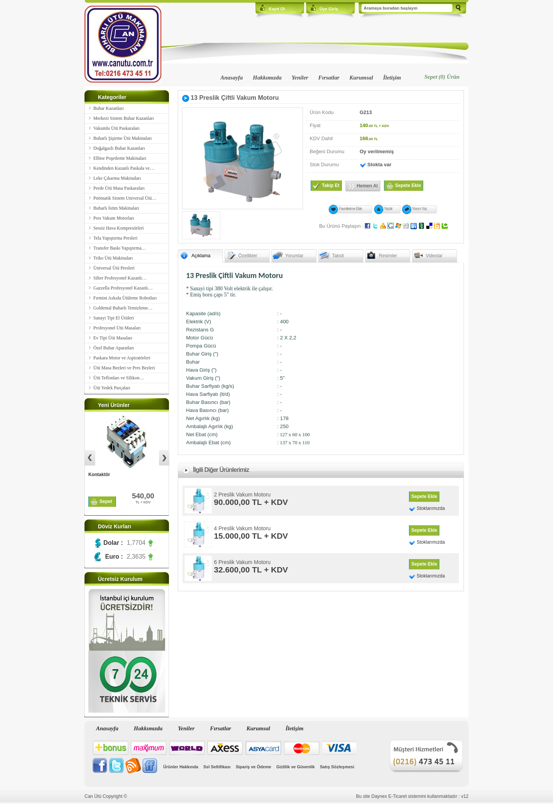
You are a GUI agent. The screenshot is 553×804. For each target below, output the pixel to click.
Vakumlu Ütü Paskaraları (116, 128)
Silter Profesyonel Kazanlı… (120, 278)
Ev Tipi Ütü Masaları (112, 338)
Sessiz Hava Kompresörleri (118, 228)
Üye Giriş (329, 9)
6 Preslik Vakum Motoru (242, 562)
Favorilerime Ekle (350, 209)
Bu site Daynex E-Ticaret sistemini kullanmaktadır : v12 (412, 796)
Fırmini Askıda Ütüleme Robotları (125, 298)
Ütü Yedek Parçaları (111, 387)
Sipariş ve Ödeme (253, 766)
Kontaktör (99, 474)
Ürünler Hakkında (180, 766)
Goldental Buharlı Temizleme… (122, 308)
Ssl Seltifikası (216, 766)
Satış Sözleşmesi (337, 766)
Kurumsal (361, 77)
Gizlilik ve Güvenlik (295, 766)
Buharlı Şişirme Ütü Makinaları (122, 138)
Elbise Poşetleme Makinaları (119, 158)
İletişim (392, 77)
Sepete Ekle (424, 496)
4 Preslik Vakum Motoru (242, 528)
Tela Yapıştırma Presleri (115, 238)
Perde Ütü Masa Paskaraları (119, 188)
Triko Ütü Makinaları (113, 258)
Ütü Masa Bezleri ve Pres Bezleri (124, 368)
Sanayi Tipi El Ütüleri (113, 318)
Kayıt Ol (277, 9)
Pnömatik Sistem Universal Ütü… (124, 198)
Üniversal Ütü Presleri (113, 268)
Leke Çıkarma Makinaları (117, 178)
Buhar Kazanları (108, 108)
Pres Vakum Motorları (113, 218)
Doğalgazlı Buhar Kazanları (119, 148)
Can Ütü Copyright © (105, 796)
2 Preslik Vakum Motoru (242, 494)
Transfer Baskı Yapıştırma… (119, 248)
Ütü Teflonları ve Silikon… (118, 377)
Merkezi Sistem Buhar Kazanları (123, 118)
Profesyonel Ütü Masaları (117, 328)
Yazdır (388, 209)
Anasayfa (231, 77)
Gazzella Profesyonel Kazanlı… (123, 288)
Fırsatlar (328, 77)
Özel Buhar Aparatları (113, 348)
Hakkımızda (267, 77)
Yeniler (299, 77)
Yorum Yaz (419, 209)
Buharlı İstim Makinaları (116, 208)
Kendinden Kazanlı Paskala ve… (123, 168)
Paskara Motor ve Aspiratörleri (121, 358)
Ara (458, 8)
